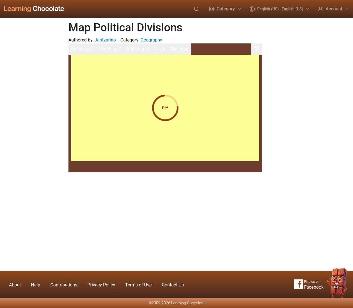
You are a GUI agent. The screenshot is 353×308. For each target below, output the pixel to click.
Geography (151, 40)
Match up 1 (82, 49)
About (15, 285)
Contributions (63, 285)
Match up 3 (138, 49)
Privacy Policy (101, 285)
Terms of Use (138, 285)
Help (35, 285)
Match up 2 (110, 49)
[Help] (256, 49)
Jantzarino (105, 40)
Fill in (160, 49)
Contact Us (173, 285)
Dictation (179, 49)
